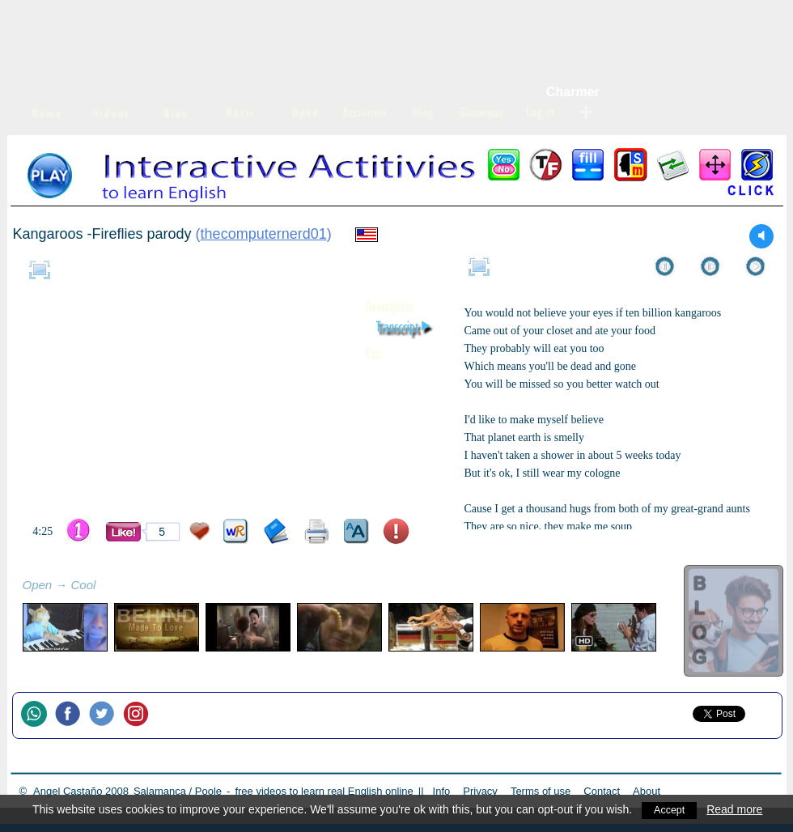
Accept (671, 809)
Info (442, 791)
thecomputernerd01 (264, 234)
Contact (601, 791)
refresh (113, 586)
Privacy (480, 791)
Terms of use (540, 791)
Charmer (573, 92)
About (646, 791)
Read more (738, 809)
